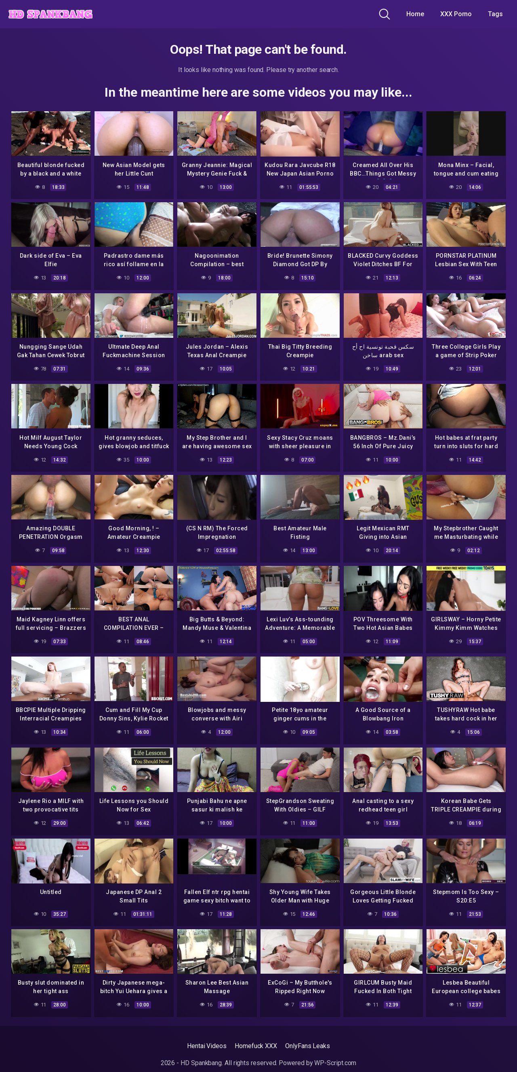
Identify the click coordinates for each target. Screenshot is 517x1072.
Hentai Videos (207, 1046)
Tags (495, 14)
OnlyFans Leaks (307, 1046)
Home (415, 14)
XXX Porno (456, 14)
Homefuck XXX (256, 1046)
